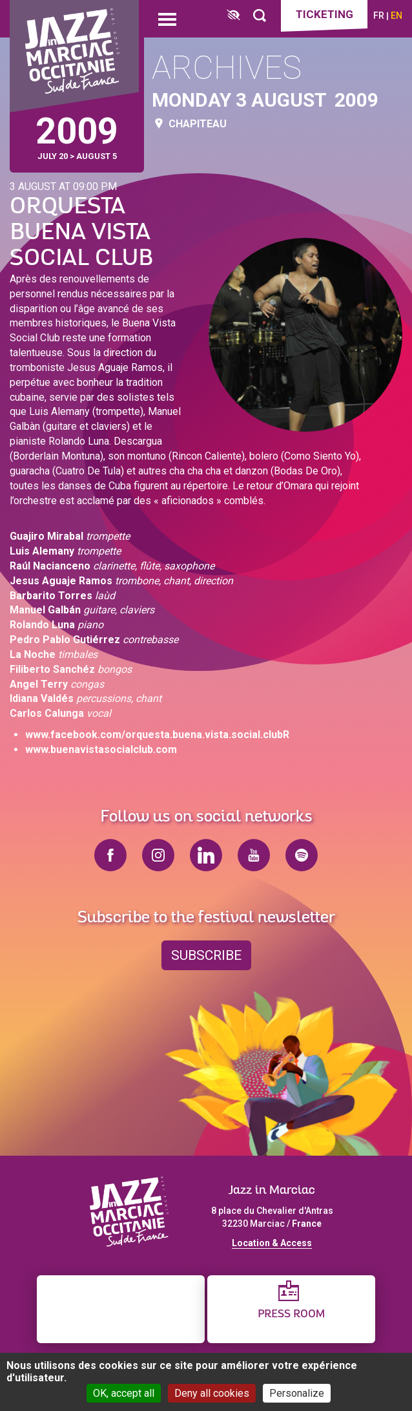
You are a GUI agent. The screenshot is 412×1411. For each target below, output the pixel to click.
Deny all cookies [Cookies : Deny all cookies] (211, 1393)
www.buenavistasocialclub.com (101, 749)
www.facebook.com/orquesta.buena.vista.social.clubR (157, 734)
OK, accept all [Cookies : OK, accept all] (123, 1393)
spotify (301, 855)
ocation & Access (274, 1243)
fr (378, 15)
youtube (254, 855)
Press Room (291, 1314)
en (396, 15)
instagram (158, 855)
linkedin (206, 855)
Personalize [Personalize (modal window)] (296, 1393)
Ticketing (324, 14)
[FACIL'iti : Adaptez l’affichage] (233, 16)
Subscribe (206, 955)
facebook (110, 855)
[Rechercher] (260, 15)
